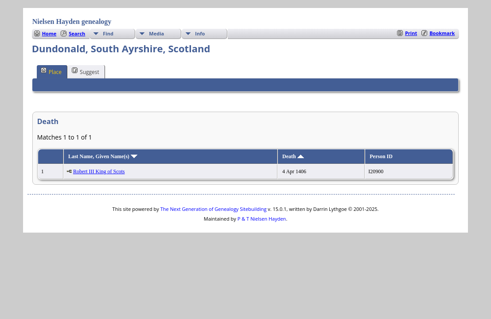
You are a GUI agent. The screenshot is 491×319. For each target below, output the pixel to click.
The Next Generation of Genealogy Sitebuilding (213, 209)
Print (411, 33)
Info (200, 33)
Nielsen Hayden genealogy (72, 21)
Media (156, 33)
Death (293, 156)
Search (77, 33)
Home (49, 33)
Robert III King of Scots (99, 171)
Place (51, 71)
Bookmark (442, 33)
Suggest (85, 71)
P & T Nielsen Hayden (262, 218)
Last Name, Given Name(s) (102, 156)
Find (108, 33)
